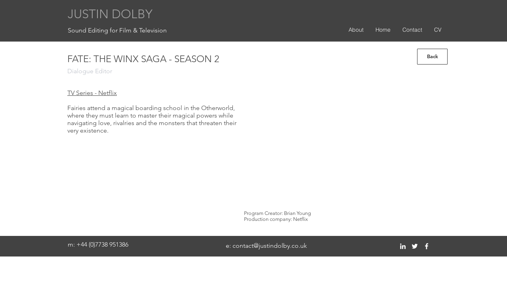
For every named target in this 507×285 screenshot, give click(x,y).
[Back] (432, 57)
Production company (267, 219)
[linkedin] (403, 246)
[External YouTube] (339, 144)
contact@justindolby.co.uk (270, 245)
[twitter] (415, 246)
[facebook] (427, 246)
